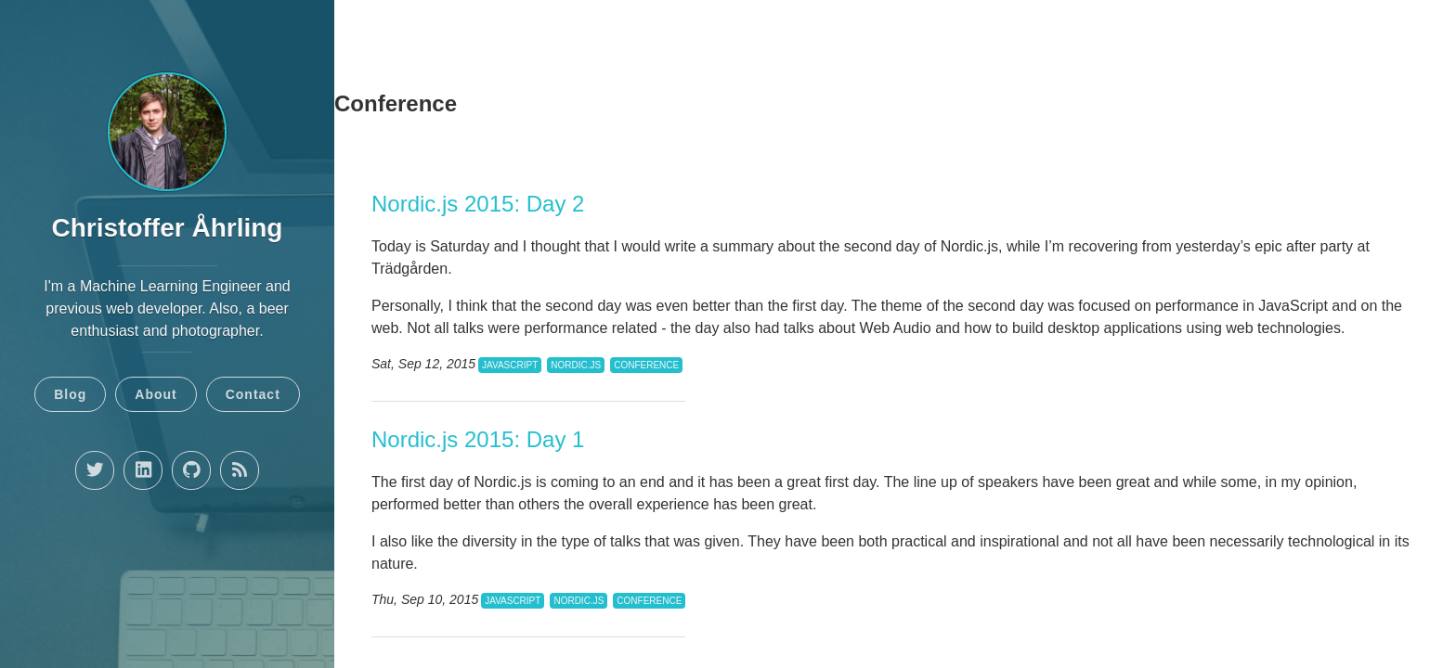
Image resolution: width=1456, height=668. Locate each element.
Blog (70, 394)
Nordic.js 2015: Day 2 (477, 203)
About (155, 394)
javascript (510, 365)
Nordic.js (576, 365)
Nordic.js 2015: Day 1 (477, 439)
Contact (253, 394)
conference (646, 365)
